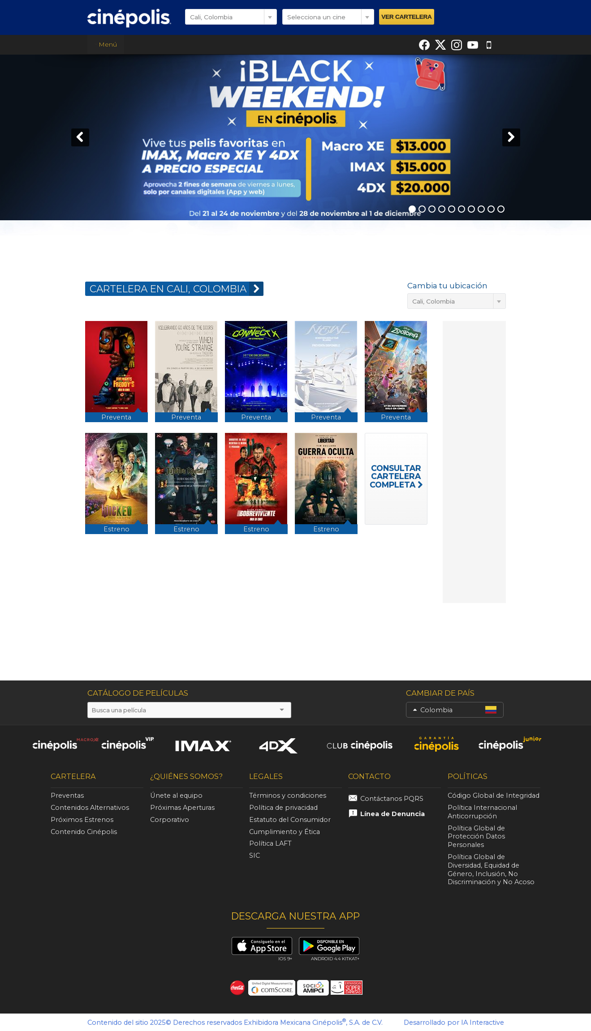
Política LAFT (270, 843)
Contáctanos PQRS (391, 799)
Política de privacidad (283, 808)
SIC (254, 855)
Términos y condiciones (287, 795)
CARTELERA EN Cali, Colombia (176, 289)
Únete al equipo (176, 795)
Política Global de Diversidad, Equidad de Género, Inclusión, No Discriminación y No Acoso (491, 869)
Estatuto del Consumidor (290, 820)
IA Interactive (482, 1022)
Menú (105, 44)
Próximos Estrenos (82, 820)
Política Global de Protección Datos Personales (476, 836)
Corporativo (169, 820)
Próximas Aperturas (182, 808)
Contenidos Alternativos (90, 808)
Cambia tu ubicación (447, 285)
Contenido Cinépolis (84, 832)
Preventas (67, 795)
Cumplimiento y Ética (284, 832)
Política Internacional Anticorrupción (482, 812)
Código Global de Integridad (493, 795)
